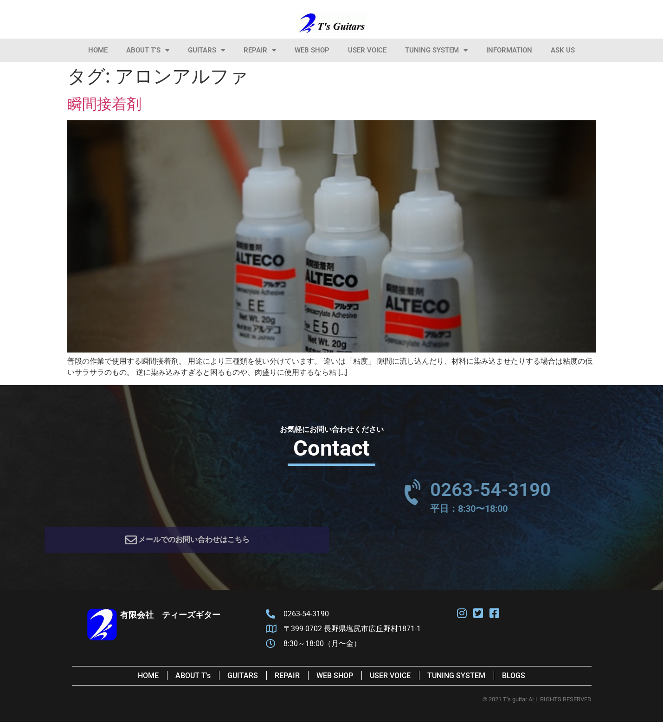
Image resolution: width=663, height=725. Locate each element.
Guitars (206, 50)
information (509, 50)
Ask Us (563, 50)
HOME (98, 50)
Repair (260, 50)
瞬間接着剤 (104, 104)
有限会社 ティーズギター (170, 618)
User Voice (367, 50)
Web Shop (312, 50)
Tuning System (436, 50)
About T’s (147, 50)
